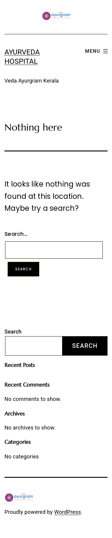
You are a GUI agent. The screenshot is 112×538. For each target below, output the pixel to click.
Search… (15, 234)
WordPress (67, 512)
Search (13, 331)
